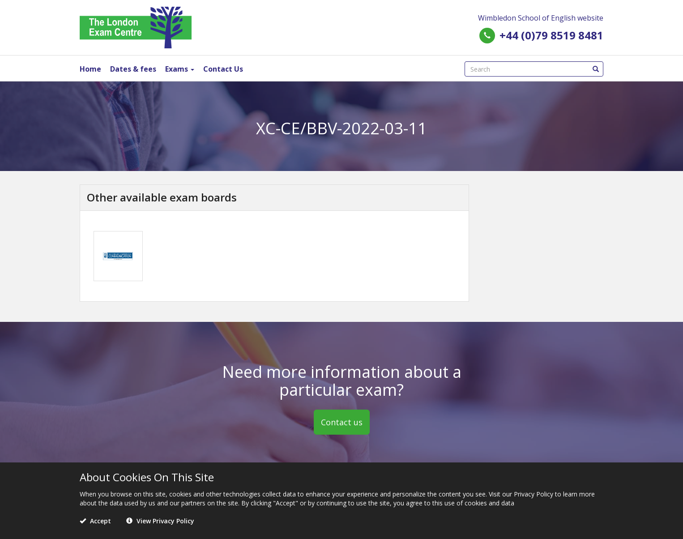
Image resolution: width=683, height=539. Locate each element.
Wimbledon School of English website (540, 18)
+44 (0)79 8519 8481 (551, 35)
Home (90, 69)
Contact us (342, 422)
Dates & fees (133, 69)
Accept (95, 521)
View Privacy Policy (160, 521)
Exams (179, 69)
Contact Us (223, 69)
